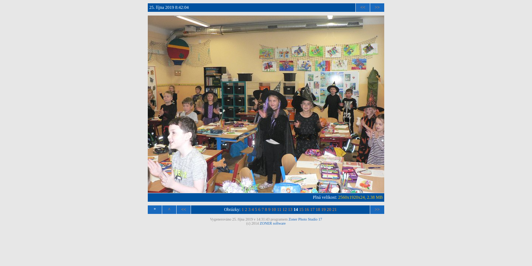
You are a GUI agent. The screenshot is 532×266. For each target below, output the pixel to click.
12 (285, 209)
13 (290, 209)
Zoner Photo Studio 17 (305, 219)
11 (279, 209)
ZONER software (273, 223)
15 (301, 209)
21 (334, 209)
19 (323, 209)
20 (329, 209)
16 (307, 209)
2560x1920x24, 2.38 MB (360, 197)
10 (274, 209)
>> (377, 7)
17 (312, 209)
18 (318, 209)
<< (362, 7)
